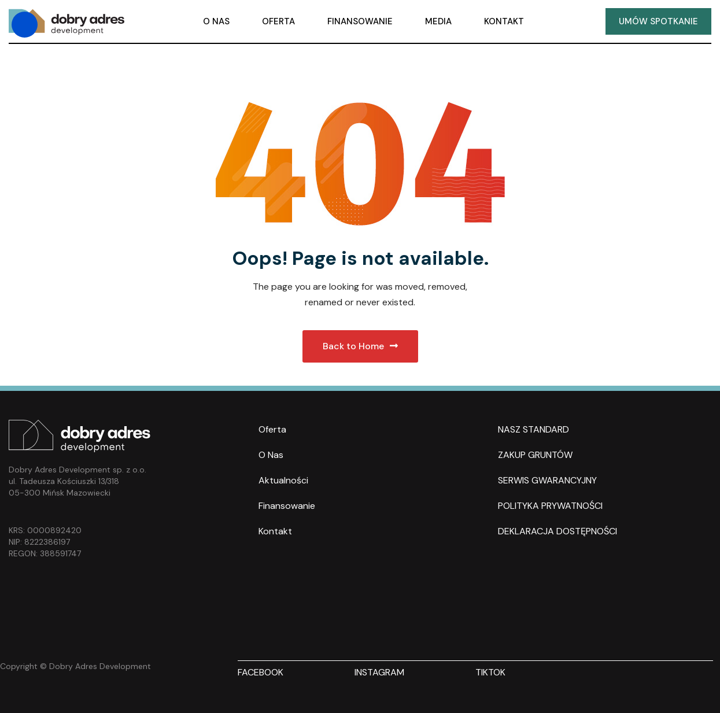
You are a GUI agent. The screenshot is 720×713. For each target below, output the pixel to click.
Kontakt (275, 531)
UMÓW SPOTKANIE (658, 21)
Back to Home (360, 346)
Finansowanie (287, 506)
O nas (271, 455)
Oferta (272, 429)
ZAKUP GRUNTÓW (535, 455)
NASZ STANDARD (533, 429)
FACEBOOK (260, 672)
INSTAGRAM (379, 672)
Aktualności (283, 480)
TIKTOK (490, 672)
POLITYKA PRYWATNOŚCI (550, 506)
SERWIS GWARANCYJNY (547, 480)
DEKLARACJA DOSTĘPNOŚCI (557, 531)
